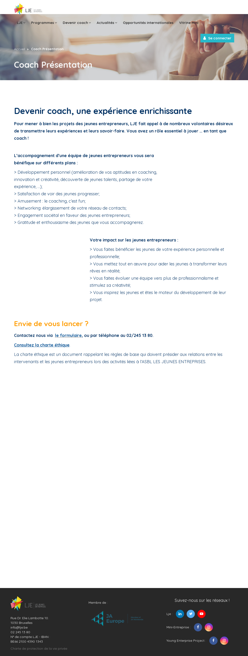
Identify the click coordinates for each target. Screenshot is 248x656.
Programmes (44, 22)
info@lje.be (19, 627)
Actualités (107, 22)
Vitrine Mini (188, 22)
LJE (21, 22)
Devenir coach (77, 22)
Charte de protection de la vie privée (39, 648)
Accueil (19, 49)
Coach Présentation (47, 49)
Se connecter (217, 38)
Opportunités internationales (148, 22)
